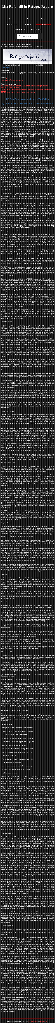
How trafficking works (8, 79)
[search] (27, 36)
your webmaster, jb (33, 1021)
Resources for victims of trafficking (12, 80)
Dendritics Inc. (43, 1021)
